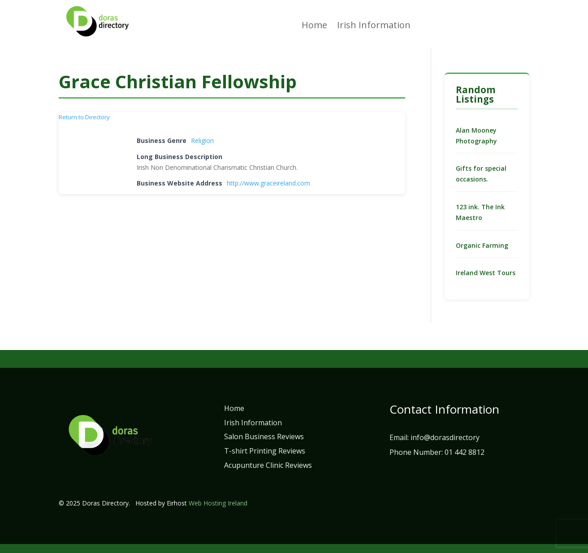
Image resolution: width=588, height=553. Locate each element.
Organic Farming (482, 245)
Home (314, 26)
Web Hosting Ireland (218, 503)
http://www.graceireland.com (268, 183)
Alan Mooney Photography (476, 135)
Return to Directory (84, 117)
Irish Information (374, 26)
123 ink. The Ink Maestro (480, 212)
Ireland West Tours (485, 272)
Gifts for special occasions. (481, 173)
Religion (202, 140)
